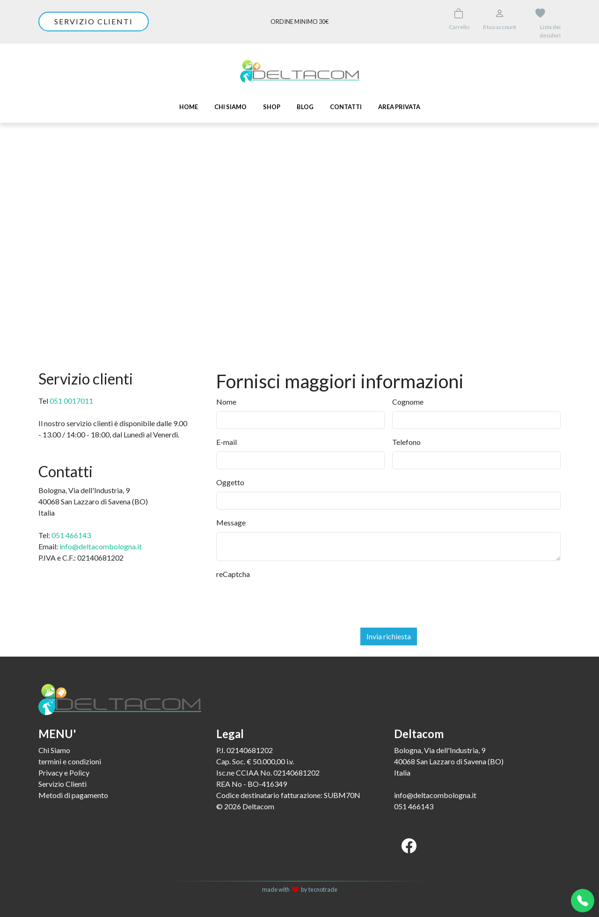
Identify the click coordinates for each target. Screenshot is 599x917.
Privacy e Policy (63, 772)
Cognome (408, 401)
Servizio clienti (93, 21)
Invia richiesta (388, 636)
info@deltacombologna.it (100, 546)
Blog (305, 107)
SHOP (271, 107)
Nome (226, 401)
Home (188, 107)
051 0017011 (71, 400)
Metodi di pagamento (73, 795)
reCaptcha (233, 573)
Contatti (346, 107)
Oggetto (230, 482)
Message (231, 522)
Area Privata (399, 107)
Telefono (406, 441)
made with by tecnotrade (299, 889)
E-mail (226, 441)
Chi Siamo (230, 107)
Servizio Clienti (62, 783)
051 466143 (71, 535)
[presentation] (287, 602)
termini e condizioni (69, 761)
